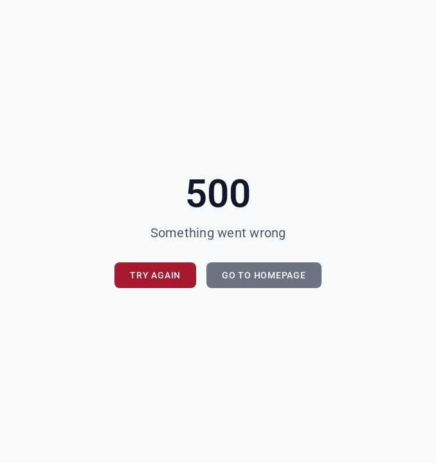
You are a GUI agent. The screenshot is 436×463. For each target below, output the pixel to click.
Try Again (155, 275)
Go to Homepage (264, 275)
